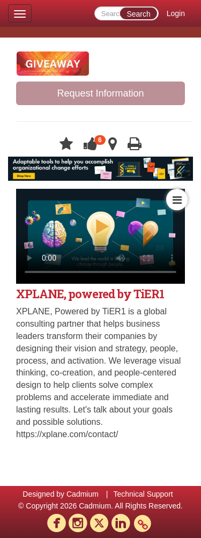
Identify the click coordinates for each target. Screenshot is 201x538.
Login (176, 13)
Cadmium (82, 494)
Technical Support (143, 494)
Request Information (100, 93)
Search (138, 14)
